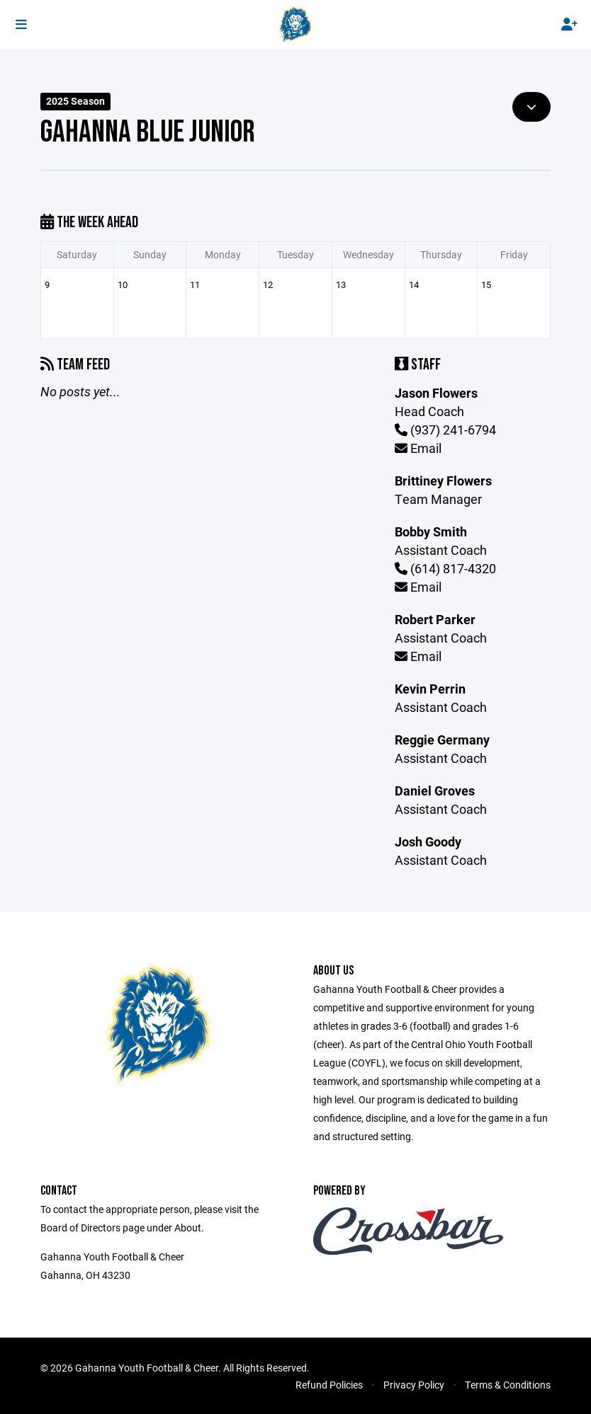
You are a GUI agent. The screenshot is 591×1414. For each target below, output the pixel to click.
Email (418, 447)
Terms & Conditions (508, 1384)
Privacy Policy (413, 1384)
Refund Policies (329, 1384)
